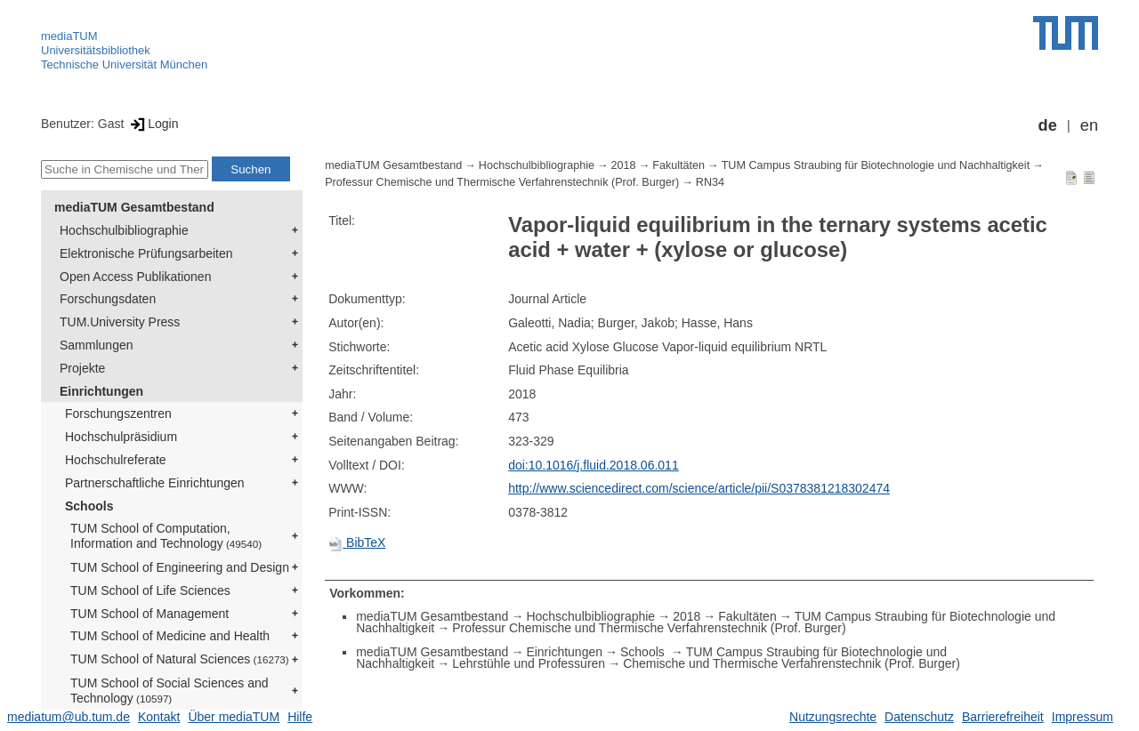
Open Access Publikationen (135, 276)
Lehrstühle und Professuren (528, 663)
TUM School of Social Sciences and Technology (169, 690)
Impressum (1082, 717)
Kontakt (159, 717)
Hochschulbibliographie (124, 230)
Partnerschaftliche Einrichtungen (155, 483)
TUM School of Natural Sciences (179, 659)
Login (152, 123)
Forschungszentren (118, 413)
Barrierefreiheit (1003, 717)
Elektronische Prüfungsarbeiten (146, 253)
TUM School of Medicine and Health (170, 636)
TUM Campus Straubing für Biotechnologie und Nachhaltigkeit (876, 165)
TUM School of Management (149, 613)
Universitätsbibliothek (95, 50)
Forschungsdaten (108, 299)
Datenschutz (919, 717)
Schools (89, 506)
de (1047, 125)
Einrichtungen (101, 391)
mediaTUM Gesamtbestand (134, 207)
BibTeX (356, 542)
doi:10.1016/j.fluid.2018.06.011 (593, 465)
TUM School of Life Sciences (150, 590)
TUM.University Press (120, 322)
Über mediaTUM (233, 717)
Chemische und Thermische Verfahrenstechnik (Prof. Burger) (791, 663)
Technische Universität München (124, 64)
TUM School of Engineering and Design (179, 567)
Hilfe (299, 717)
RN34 (710, 182)
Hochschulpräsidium (121, 437)
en (1089, 125)
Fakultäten (678, 165)
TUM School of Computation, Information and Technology (166, 535)
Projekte (82, 368)
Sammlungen (96, 345)
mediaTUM (69, 36)
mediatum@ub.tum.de (68, 717)
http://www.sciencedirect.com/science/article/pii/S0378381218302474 (699, 488)
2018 (623, 165)
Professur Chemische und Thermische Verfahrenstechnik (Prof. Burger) (502, 182)
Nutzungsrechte (832, 717)
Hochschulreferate (115, 460)
